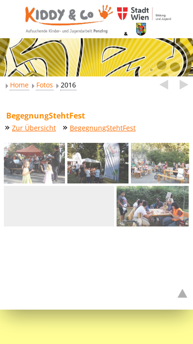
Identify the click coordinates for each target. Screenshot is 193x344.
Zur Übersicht (34, 127)
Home (19, 84)
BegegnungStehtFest (103, 127)
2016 (68, 84)
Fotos (44, 84)
